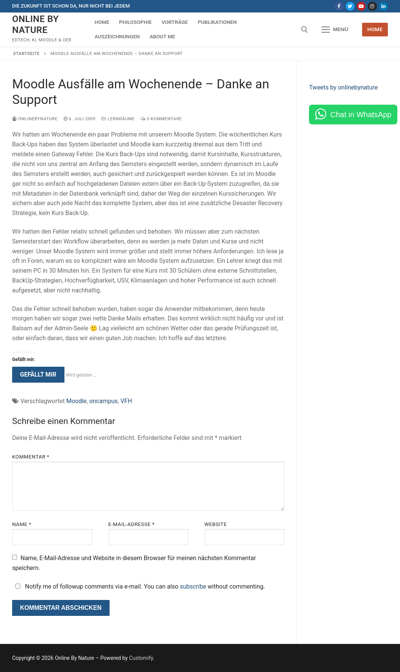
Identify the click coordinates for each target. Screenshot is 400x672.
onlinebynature (35, 118)
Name (21, 524)
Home (375, 29)
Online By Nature (35, 24)
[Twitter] (350, 6)
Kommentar (30, 457)
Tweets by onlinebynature (343, 87)
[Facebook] (338, 6)
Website (215, 524)
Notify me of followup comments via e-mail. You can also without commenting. (138, 586)
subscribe (193, 586)
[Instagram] (372, 6)
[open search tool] (304, 29)
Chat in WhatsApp (360, 114)
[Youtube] (361, 6)
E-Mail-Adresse (131, 524)
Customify (141, 658)
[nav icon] (335, 30)
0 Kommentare (161, 118)
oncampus (103, 401)
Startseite (26, 53)
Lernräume (118, 118)
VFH (126, 401)
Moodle (76, 401)
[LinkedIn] (383, 6)
